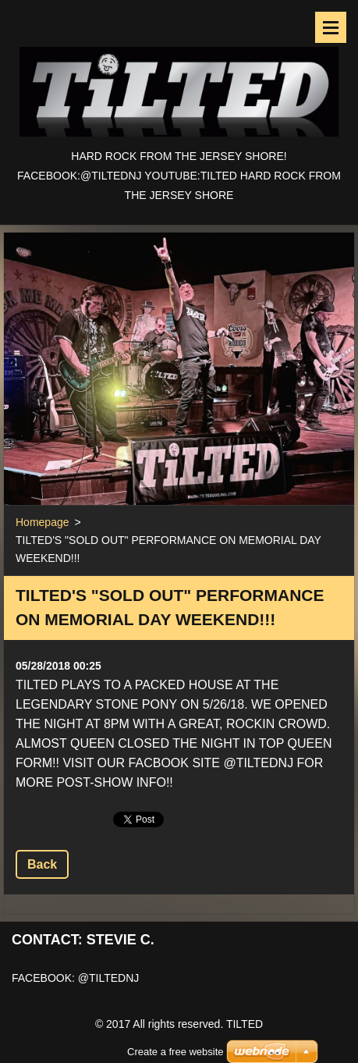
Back (42, 864)
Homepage (42, 522)
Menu (330, 27)
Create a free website (175, 1032)
